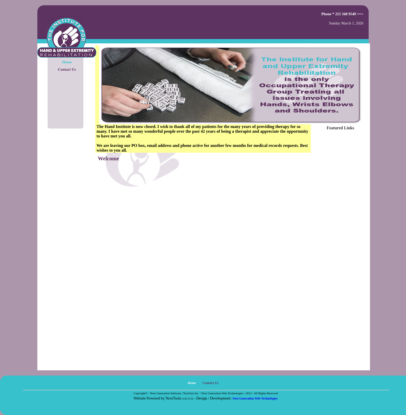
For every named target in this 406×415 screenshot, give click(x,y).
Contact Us (67, 69)
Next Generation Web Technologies (255, 398)
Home (67, 62)
